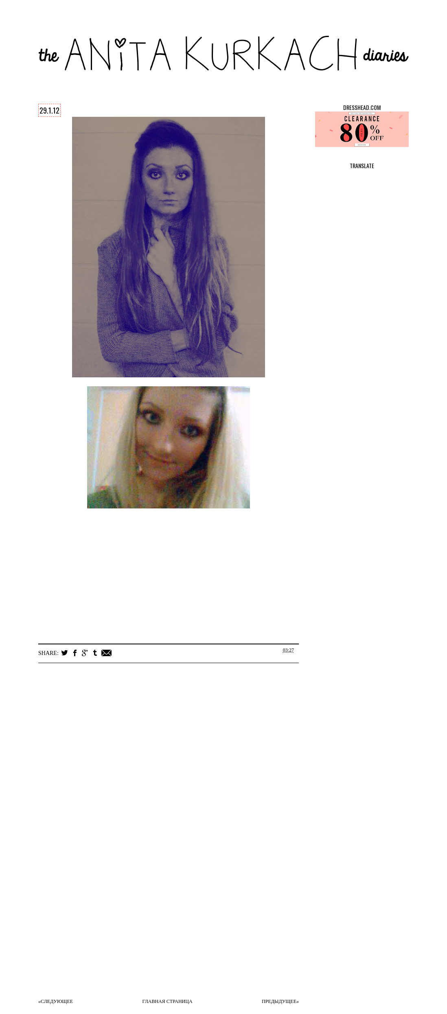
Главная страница (167, 1001)
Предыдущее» (280, 1001)
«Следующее (55, 1001)
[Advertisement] (177, 933)
